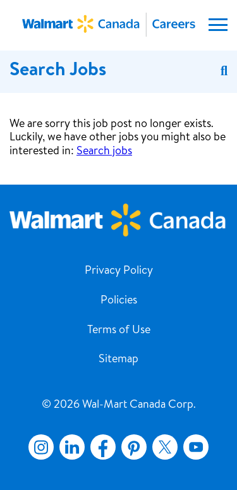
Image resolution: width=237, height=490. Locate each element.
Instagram (41, 447)
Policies (118, 301)
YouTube (196, 447)
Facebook (100, 447)
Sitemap (118, 359)
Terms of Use (118, 330)
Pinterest (134, 447)
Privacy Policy (119, 271)
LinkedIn (72, 447)
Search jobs (104, 151)
